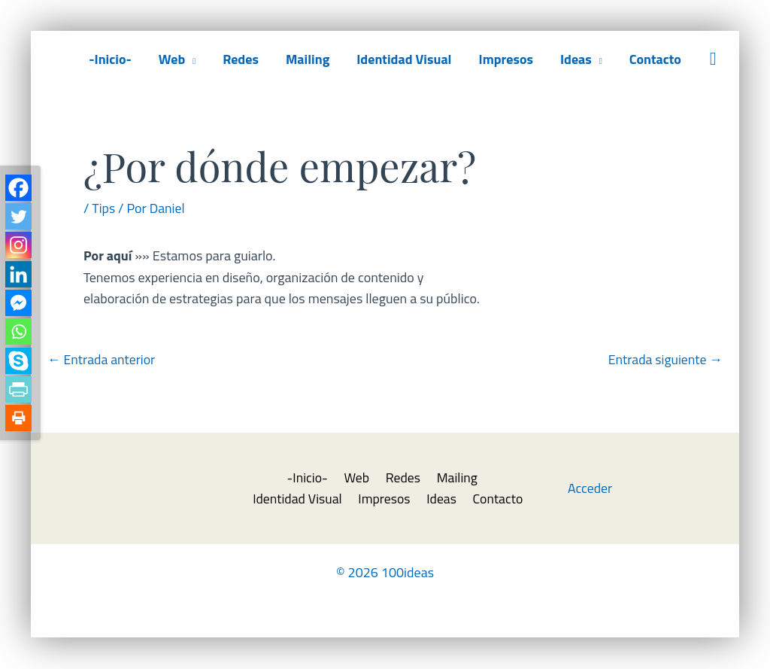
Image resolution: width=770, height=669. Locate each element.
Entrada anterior (102, 359)
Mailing (307, 59)
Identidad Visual (403, 59)
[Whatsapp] (18, 334)
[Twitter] (18, 217)
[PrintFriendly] (18, 393)
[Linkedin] (18, 276)
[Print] (18, 422)
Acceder (590, 489)
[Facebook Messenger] (18, 305)
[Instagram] (18, 246)
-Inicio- (110, 59)
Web (172, 59)
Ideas (576, 59)
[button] (713, 59)
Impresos (505, 59)
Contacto (655, 59)
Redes (241, 59)
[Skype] (18, 364)
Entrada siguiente (664, 359)
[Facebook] (18, 188)
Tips (103, 208)
